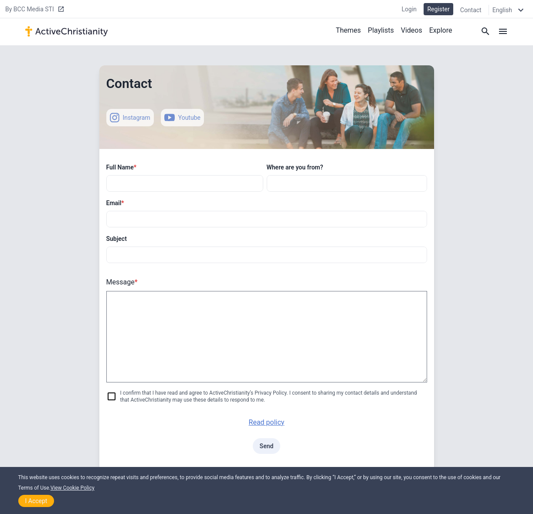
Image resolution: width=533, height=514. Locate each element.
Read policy (267, 422)
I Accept (36, 500)
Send (267, 446)
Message (122, 282)
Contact (471, 9)
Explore (440, 30)
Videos (411, 30)
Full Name (121, 167)
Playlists (381, 30)
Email (115, 203)
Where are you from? (295, 167)
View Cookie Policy (73, 488)
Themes (348, 30)
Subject (116, 238)
